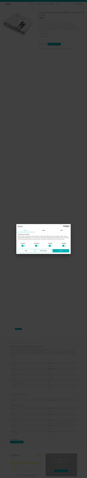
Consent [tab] (25, 230)
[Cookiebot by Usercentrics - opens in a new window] (64, 226)
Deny (26, 250)
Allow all (61, 250)
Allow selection (43, 250)
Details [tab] (43, 230)
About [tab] (61, 230)
